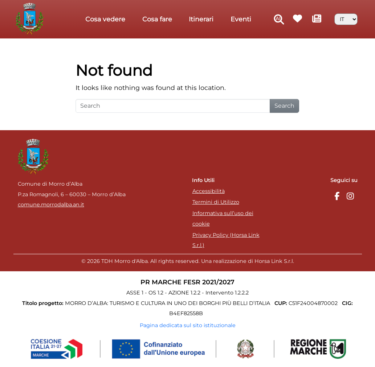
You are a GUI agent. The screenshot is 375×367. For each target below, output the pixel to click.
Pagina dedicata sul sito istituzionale (188, 325)
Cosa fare (157, 19)
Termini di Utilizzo (215, 202)
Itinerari (201, 19)
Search (284, 105)
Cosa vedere (105, 19)
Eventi (241, 19)
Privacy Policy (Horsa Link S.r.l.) (226, 240)
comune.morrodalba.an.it (51, 204)
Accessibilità (208, 191)
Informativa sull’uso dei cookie (222, 218)
